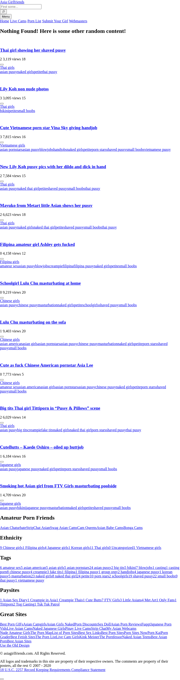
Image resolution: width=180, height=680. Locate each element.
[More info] (2, 64)
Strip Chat (98, 628)
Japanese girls (10, 465)
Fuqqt (145, 624)
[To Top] (2, 679)
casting (159, 568)
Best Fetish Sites (22, 637)
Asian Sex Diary (13, 600)
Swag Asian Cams (63, 528)
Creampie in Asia (41, 600)
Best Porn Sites (112, 633)
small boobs (26, 111)
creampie (56, 266)
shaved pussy (116, 150)
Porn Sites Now (135, 633)
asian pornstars (11, 150)
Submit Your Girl (55, 21)
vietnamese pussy (157, 150)
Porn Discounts (86, 624)
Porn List (34, 21)
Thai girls (7, 68)
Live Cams (18, 21)
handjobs (60, 150)
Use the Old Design (15, 645)
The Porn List (45, 637)
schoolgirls (90, 305)
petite (38, 72)
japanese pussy (28, 469)
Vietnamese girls (12, 145)
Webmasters (78, 21)
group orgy (108, 572)
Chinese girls (10, 301)
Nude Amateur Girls (15, 633)
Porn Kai (154, 633)
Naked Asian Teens (136, 637)
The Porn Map (41, 633)
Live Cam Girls (67, 637)
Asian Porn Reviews (126, 624)
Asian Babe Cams (110, 528)
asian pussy (8, 72)
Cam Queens (87, 528)
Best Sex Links (89, 633)
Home (4, 21)
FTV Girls (110, 600)
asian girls (30, 344)
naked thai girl (28, 188)
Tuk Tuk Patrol (47, 604)
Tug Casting (23, 604)
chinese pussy (27, 305)
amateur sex (9, 266)
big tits (22, 430)
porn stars (99, 150)
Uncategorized (121, 548)
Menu (6, 16)
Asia (12, 2)
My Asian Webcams (121, 628)
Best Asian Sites (19, 641)
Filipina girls (9, 262)
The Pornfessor (110, 637)
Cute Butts (92, 600)
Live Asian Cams (20, 628)
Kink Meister (89, 637)
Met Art (149, 600)
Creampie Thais (69, 600)
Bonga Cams (133, 528)
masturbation (48, 305)
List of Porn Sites (65, 633)
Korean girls (79, 548)
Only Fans (165, 600)
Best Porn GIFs (11, 624)
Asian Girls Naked (61, 624)
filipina (68, 266)
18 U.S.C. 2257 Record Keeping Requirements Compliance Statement (52, 670)
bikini (4, 111)
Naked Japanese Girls (49, 628)
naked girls (25, 72)
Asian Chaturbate (13, 528)
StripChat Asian (38, 528)
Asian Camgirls (35, 624)
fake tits (47, 430)
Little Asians (131, 600)
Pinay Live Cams (78, 628)
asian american (11, 344)
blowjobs (46, 150)
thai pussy (49, 72)
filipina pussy (84, 266)
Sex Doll (104, 624)
